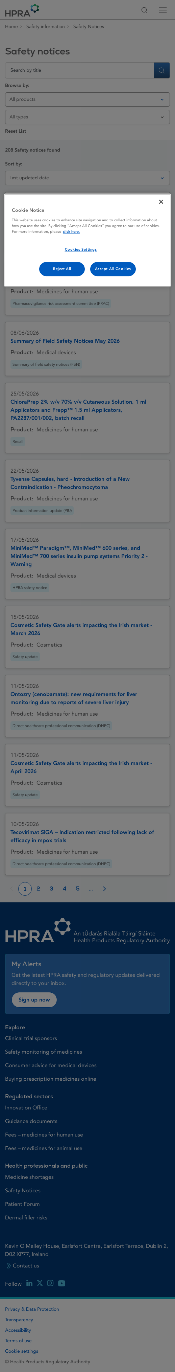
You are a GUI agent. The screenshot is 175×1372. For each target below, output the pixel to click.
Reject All (62, 269)
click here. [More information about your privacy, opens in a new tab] (71, 231)
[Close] (161, 202)
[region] (87, 240)
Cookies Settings (81, 249)
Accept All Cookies (113, 269)
